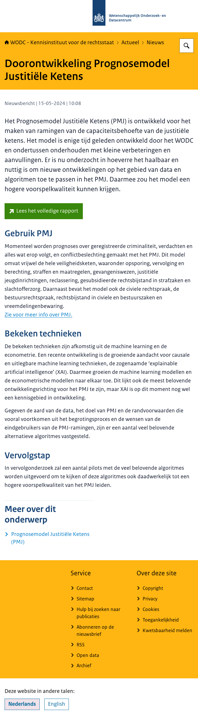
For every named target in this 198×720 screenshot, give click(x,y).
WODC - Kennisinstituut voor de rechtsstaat (59, 42)
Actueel (130, 42)
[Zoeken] (186, 46)
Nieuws (155, 42)
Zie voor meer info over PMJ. (38, 314)
